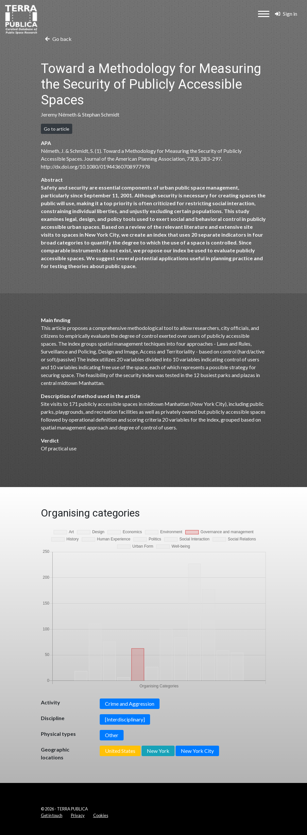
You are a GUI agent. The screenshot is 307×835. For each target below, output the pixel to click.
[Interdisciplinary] (125, 719)
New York (158, 751)
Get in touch (51, 815)
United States (120, 751)
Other (111, 735)
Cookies (100, 815)
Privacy (78, 815)
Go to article (56, 129)
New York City (197, 751)
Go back (58, 39)
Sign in (286, 13)
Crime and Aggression (129, 703)
